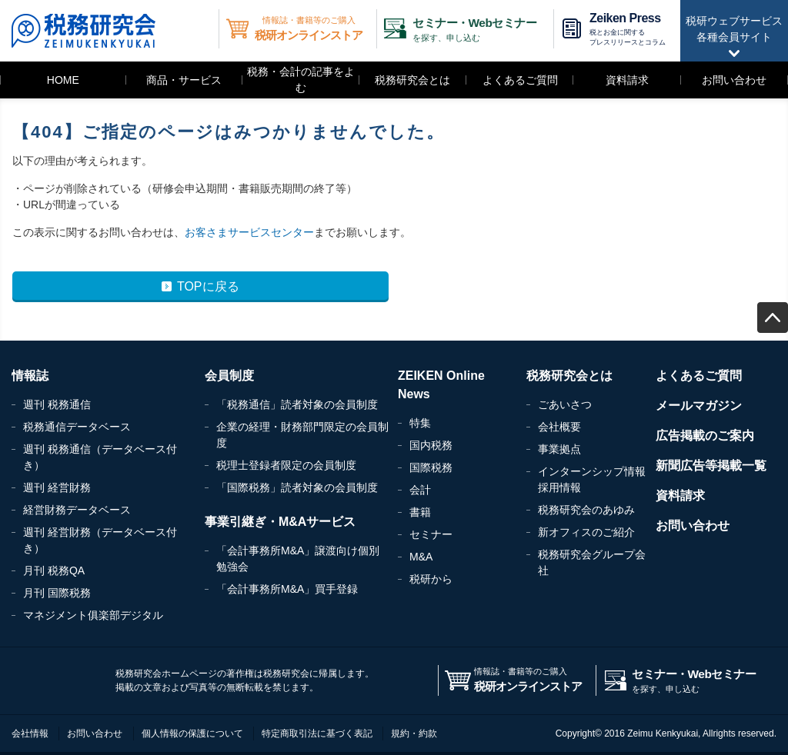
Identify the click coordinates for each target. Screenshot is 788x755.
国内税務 (430, 445)
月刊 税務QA (54, 570)
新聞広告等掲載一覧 (711, 465)
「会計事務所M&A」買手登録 (287, 589)
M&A (420, 556)
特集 (420, 423)
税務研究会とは (412, 80)
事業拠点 (559, 449)
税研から (430, 579)
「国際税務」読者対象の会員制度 (297, 487)
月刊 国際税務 (57, 593)
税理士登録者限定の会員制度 (286, 465)
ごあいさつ (565, 404)
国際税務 (430, 467)
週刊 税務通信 (57, 404)
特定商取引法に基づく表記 (317, 733)
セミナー (430, 534)
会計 (420, 490)
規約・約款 (414, 733)
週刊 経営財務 (57, 487)
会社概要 (559, 427)
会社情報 (30, 733)
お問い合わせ (734, 80)
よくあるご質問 (520, 80)
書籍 (420, 512)
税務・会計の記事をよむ (301, 79)
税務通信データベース (77, 427)
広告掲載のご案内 (705, 435)
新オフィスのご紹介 (586, 532)
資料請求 (627, 80)
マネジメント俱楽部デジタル (93, 615)
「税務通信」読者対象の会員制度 (297, 404)
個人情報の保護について (192, 733)
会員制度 (229, 375)
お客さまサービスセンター (249, 232)
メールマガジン (699, 405)
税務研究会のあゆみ (586, 510)
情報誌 (30, 375)
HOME (63, 80)
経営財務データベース (77, 510)
